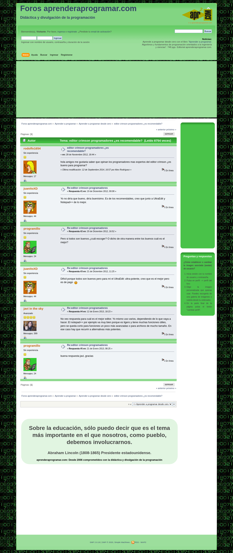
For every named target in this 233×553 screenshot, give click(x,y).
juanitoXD (30, 188)
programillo (31, 228)
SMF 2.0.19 (95, 542)
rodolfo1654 (32, 148)
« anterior (161, 129)
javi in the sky (33, 308)
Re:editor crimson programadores (87, 188)
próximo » (171, 129)
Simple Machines (122, 542)
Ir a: (129, 404)
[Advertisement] (116, 89)
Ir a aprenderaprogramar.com (200, 23)
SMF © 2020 (107, 542)
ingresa (61, 31)
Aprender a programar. (200, 41)
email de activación (100, 31)
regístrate (72, 31)
